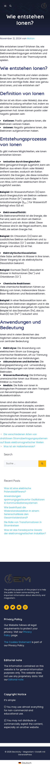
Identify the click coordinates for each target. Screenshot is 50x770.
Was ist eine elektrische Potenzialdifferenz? (17, 490)
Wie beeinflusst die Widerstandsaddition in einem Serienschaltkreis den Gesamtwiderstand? (21, 512)
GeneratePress (25, 754)
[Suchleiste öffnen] (10, 6)
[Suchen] (42, 463)
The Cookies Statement (17, 642)
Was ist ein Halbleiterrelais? (19, 446)
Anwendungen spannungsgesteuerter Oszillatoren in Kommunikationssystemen (24, 500)
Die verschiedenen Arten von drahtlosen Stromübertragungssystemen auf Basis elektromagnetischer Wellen (23, 438)
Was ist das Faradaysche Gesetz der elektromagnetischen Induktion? (25, 531)
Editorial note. (16, 679)
